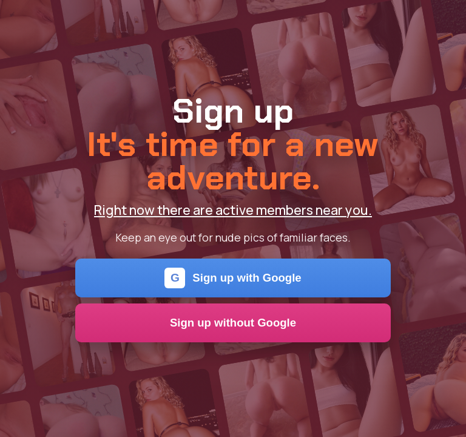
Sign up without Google (233, 322)
